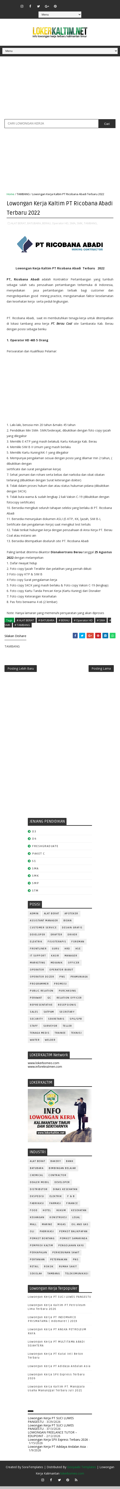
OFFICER (74, 965)
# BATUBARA (46, 619)
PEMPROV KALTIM (41, 1248)
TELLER (67, 1028)
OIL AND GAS (80, 1227)
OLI (32, 1234)
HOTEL (47, 1213)
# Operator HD (83, 619)
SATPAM (49, 1014)
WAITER (35, 1043)
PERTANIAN (37, 1262)
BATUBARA (36, 1171)
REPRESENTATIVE (41, 1007)
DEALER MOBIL (39, 1185)
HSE (78, 951)
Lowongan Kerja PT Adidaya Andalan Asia (59, 1369)
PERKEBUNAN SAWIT (65, 1255)
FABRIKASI (37, 1206)
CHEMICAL (36, 1178)
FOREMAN (77, 944)
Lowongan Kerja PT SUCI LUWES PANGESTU (59, 1299)
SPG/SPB (76, 1021)
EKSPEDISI (37, 1199)
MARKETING (37, 965)
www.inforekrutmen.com (45, 1069)
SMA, (73, 222)
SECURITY (36, 1021)
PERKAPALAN (38, 1255)
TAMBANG (23, 194)
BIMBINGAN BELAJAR (62, 1171)
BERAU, (46, 222)
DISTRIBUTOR (39, 1192)
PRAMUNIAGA (79, 979)
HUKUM (61, 1213)
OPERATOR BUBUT (61, 972)
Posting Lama (101, 670)
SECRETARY (67, 1014)
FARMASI (55, 1206)
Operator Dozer (42, 979)
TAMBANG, (91, 222)
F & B (71, 1199)
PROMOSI (60, 986)
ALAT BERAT (51, 916)
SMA (35, 871)
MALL (33, 1227)
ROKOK (49, 1269)
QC (49, 1000)
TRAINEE (60, 1035)
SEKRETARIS (56, 1021)
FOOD (33, 1213)
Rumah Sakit (68, 1269)
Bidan (68, 923)
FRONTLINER (38, 951)
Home (10, 194)
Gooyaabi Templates (81, 1470)
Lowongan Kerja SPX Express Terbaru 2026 (58, 1442)
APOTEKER (71, 916)
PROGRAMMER (39, 986)
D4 (34, 841)
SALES (34, 1014)
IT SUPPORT (38, 958)
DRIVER (72, 937)
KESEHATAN (79, 1213)
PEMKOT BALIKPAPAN (73, 1234)
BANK (69, 1164)
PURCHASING (67, 993)
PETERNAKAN (59, 1262)
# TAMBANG (22, 624)
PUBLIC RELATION (41, 993)
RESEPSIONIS (67, 1007)
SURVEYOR (50, 1028)
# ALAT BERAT (25, 619)
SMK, (80, 222)
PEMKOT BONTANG (42, 1241)
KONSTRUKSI (58, 1220)
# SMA (101, 619)
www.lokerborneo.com (43, 1066)
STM (35, 893)
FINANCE (72, 1206)
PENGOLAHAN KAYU (71, 1248)
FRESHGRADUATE (45, 849)
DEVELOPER (37, 937)
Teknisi (76, 1035)
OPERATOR (37, 972)
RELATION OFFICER (69, 1000)
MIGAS (62, 1227)
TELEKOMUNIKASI (76, 1276)
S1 (34, 864)
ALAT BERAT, (19, 222)
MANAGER (71, 958)
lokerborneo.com (72, 1476)
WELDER (50, 1043)
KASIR (55, 958)
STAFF (34, 1028)
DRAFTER (56, 937)
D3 (34, 834)
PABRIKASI (47, 1234)
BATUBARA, (34, 222)
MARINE (47, 1227)
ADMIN (34, 916)
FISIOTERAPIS (57, 944)
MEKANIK (57, 965)
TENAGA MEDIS (39, 1035)
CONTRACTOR (57, 1178)
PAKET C (38, 856)
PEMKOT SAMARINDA (73, 1241)
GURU (55, 951)
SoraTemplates (32, 1470)
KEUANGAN (37, 1220)
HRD (67, 951)
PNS (62, 979)
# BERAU (64, 619)
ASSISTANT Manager (44, 923)
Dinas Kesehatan (65, 1192)
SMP (35, 886)
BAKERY (55, 1164)
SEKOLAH (36, 1276)
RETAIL (34, 1269)
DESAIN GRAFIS (72, 930)
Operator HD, (60, 222)
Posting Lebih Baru (20, 670)
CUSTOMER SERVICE (43, 930)
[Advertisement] (60, 89)
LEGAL (76, 1220)
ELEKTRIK (36, 944)
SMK (35, 878)
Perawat (36, 1000)
